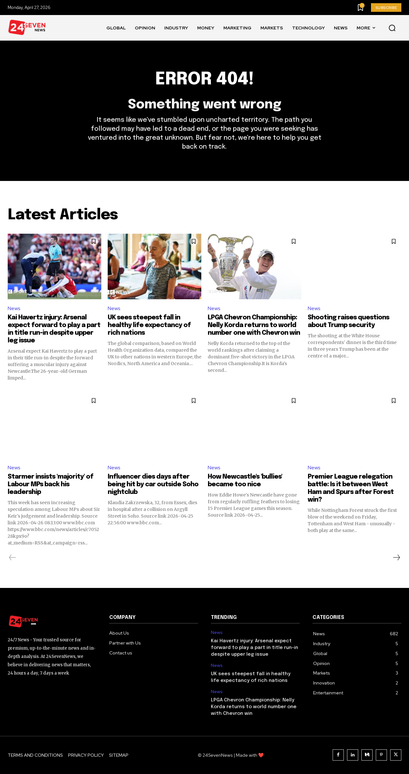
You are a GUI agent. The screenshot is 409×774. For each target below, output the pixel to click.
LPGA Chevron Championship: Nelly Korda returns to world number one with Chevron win (254, 325)
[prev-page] (13, 557)
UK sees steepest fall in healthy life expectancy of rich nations (149, 325)
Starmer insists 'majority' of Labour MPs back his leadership (50, 484)
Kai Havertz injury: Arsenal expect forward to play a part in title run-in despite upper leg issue (254, 647)
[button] (392, 28)
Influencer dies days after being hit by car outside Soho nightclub (153, 484)
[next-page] (396, 557)
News (14, 308)
